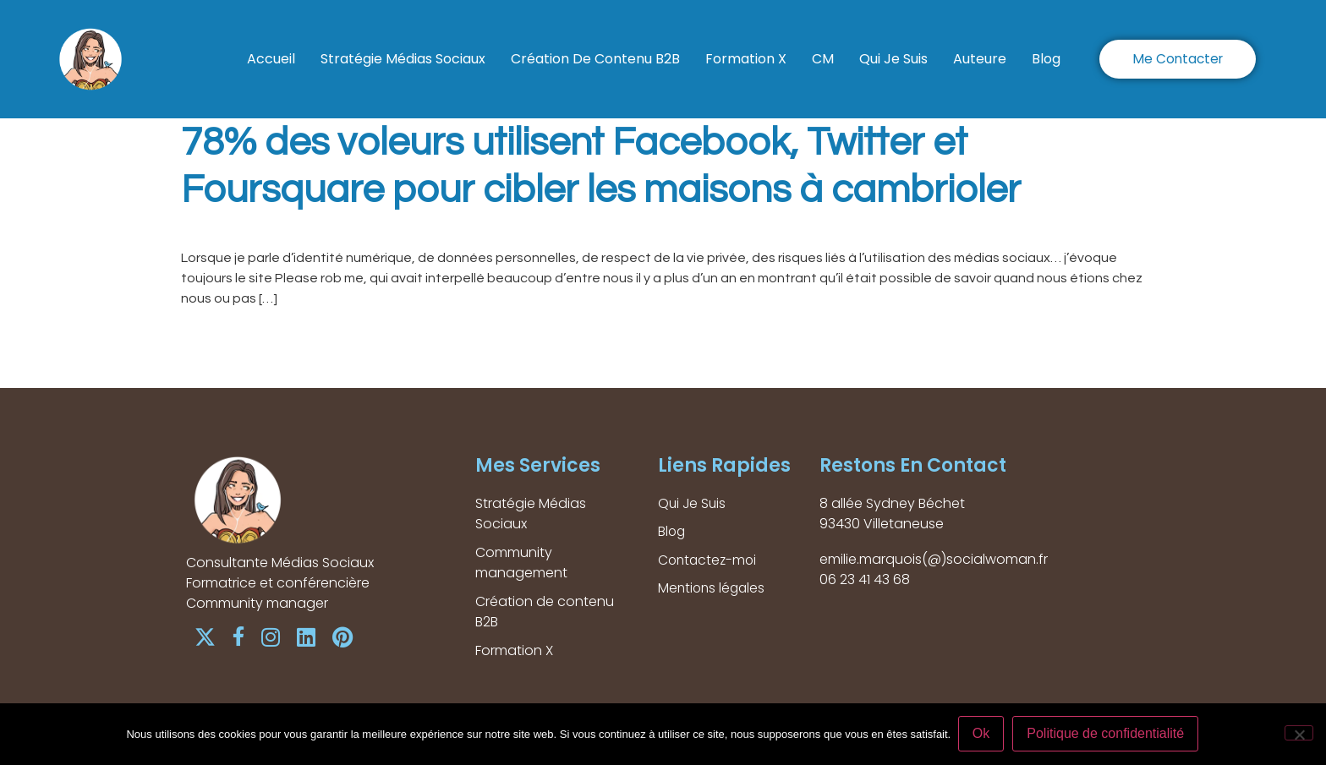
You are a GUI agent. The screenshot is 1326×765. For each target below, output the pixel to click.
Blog (1046, 58)
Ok (981, 734)
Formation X (745, 58)
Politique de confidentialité (1107, 734)
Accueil (271, 58)
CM (823, 58)
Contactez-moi (709, 561)
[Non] (1299, 733)
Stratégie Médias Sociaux (403, 58)
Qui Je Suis (893, 58)
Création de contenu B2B (595, 58)
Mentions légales (713, 589)
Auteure (979, 58)
